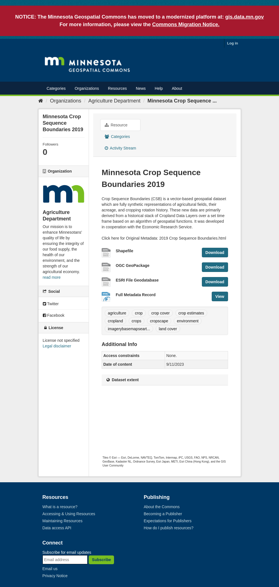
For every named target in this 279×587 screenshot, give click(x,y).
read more (52, 277)
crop (138, 313)
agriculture (117, 313)
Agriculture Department (114, 101)
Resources (117, 88)
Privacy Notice (55, 575)
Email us (50, 568)
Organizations (87, 88)
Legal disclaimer (57, 346)
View (219, 296)
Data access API (57, 528)
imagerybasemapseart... (129, 329)
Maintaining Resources (62, 521)
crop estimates (191, 313)
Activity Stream (120, 148)
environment (187, 321)
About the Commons (162, 507)
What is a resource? (60, 507)
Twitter (51, 304)
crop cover (160, 313)
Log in (232, 43)
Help (159, 88)
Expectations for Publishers (168, 521)
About (177, 88)
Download (215, 252)
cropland (115, 321)
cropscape (159, 321)
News (141, 88)
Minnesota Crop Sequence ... (182, 101)
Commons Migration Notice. (186, 24)
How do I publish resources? (169, 528)
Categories (56, 88)
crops (136, 321)
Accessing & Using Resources (69, 514)
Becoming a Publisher (163, 514)
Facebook (53, 315)
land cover (168, 329)
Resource (116, 125)
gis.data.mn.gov (244, 17)
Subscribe (101, 559)
